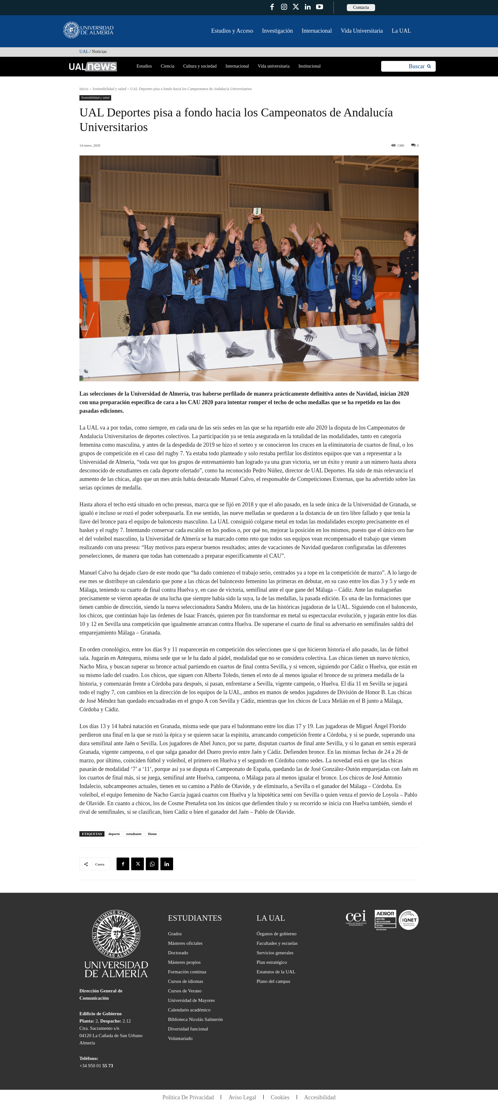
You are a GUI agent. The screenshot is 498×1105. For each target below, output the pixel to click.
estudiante (133, 834)
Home (152, 834)
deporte (114, 834)
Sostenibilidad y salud (109, 89)
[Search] (419, 66)
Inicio (83, 89)
